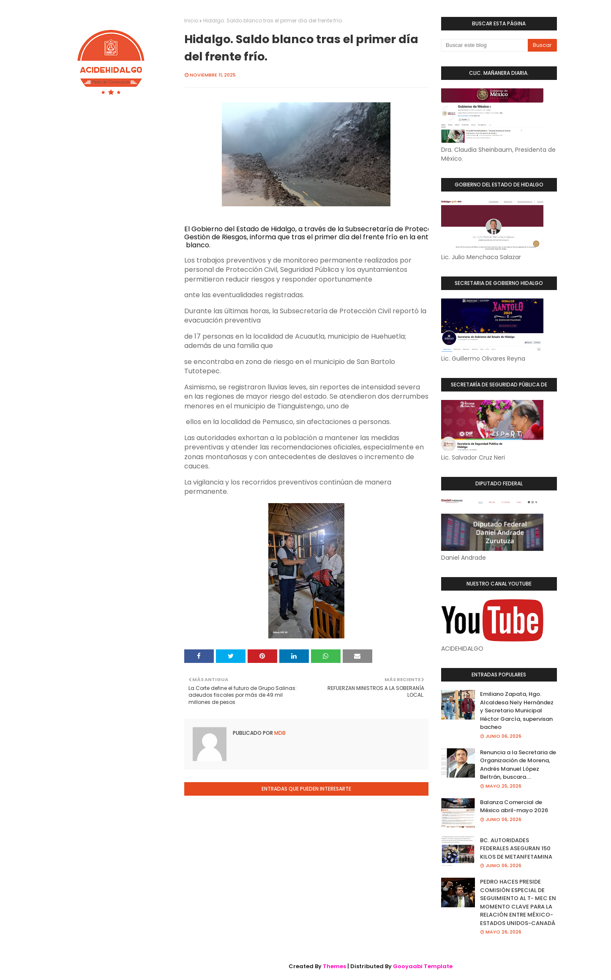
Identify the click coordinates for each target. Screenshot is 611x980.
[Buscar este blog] (484, 45)
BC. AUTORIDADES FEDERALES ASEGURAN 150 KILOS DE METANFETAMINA (516, 848)
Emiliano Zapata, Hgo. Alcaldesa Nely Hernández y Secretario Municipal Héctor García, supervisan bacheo (517, 710)
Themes (334, 966)
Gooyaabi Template (423, 966)
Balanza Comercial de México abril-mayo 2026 (514, 806)
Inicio (191, 20)
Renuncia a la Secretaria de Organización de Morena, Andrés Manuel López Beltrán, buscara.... (518, 764)
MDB (279, 732)
